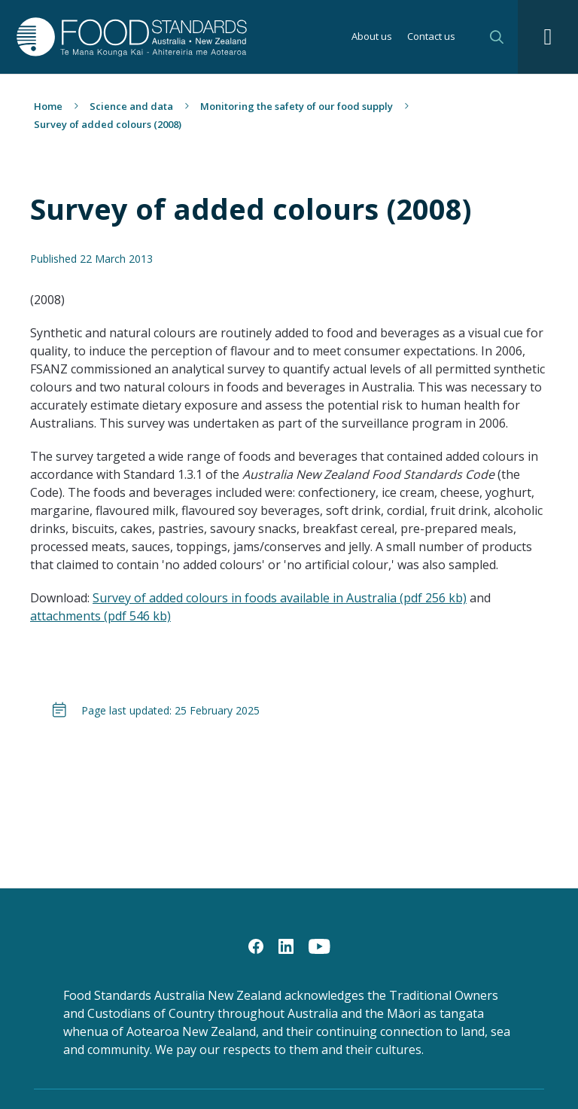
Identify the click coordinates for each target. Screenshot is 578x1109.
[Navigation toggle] (548, 37)
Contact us (431, 37)
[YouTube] (319, 946)
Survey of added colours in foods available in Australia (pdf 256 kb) (280, 598)
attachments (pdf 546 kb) (100, 616)
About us (371, 37)
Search (497, 37)
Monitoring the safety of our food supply (296, 106)
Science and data (131, 106)
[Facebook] (255, 946)
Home (48, 106)
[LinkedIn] (286, 946)
